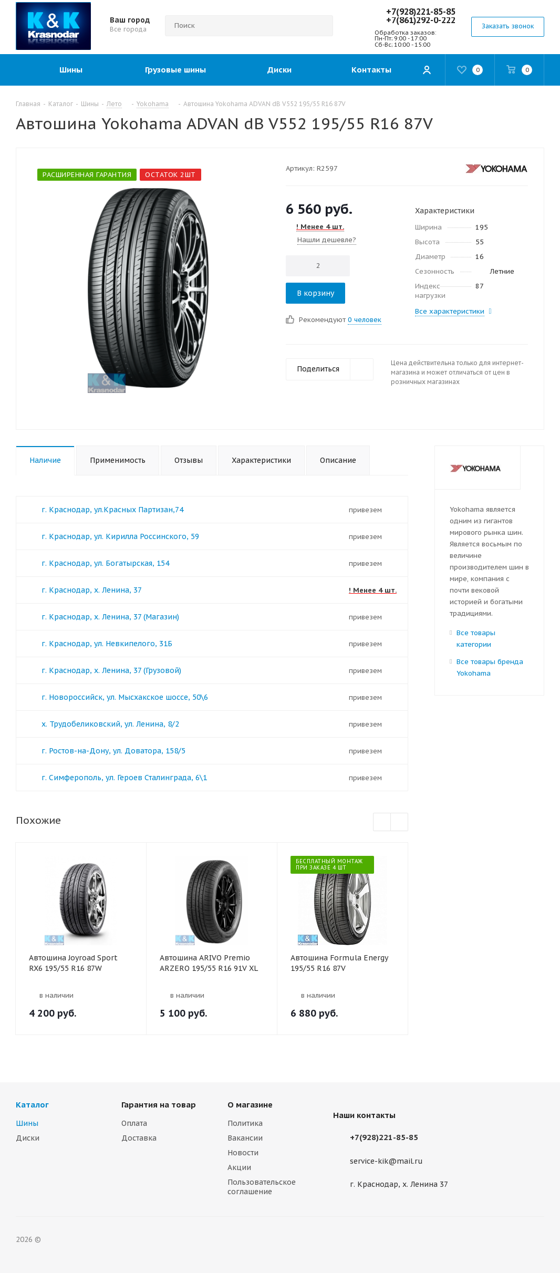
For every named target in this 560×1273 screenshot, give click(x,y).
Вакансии (245, 1138)
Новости (242, 1152)
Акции (239, 1167)
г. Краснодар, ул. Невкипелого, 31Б (107, 643)
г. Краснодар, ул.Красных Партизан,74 (112, 509)
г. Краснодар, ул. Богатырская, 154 (105, 563)
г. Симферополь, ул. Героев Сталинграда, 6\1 (124, 777)
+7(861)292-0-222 (420, 20)
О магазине (250, 1105)
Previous (382, 822)
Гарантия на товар (158, 1105)
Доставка (139, 1138)
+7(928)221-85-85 (420, 11)
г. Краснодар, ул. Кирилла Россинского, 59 (120, 536)
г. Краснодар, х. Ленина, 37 (92, 590)
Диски (27, 1138)
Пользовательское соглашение (261, 1186)
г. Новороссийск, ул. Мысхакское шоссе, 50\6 (125, 697)
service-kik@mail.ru (386, 1161)
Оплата (134, 1123)
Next (399, 822)
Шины (27, 1123)
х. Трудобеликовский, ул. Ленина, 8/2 (110, 724)
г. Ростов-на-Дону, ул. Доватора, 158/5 (113, 750)
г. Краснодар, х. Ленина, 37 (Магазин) (110, 617)
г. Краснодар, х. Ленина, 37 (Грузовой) (111, 670)
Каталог (32, 1105)
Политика (245, 1123)
